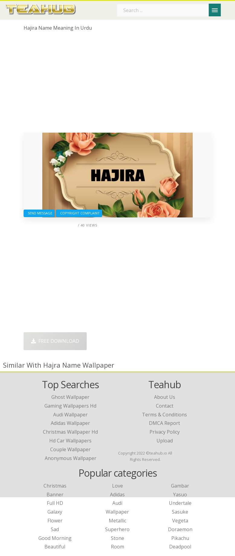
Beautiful (54, 546)
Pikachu (180, 538)
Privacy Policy (165, 432)
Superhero (117, 529)
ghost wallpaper (70, 397)
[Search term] (169, 10)
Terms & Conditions (164, 414)
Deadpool (180, 546)
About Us (164, 397)
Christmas (54, 485)
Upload (164, 440)
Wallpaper (117, 511)
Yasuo (180, 494)
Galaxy (54, 511)
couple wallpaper (70, 449)
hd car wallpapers (70, 440)
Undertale (180, 503)
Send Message (39, 213)
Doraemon (180, 529)
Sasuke (180, 511)
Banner (55, 494)
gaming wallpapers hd (70, 405)
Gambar (180, 485)
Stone (117, 538)
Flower (55, 520)
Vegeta (180, 520)
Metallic (117, 520)
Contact (164, 405)
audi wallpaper (70, 414)
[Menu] (215, 10)
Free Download (55, 341)
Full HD (55, 503)
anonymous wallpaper (70, 458)
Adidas (117, 494)
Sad (55, 529)
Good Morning (55, 538)
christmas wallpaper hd (70, 432)
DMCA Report (164, 423)
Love (117, 485)
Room (117, 546)
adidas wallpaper (70, 423)
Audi (117, 503)
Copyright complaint (79, 213)
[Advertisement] (117, 84)
